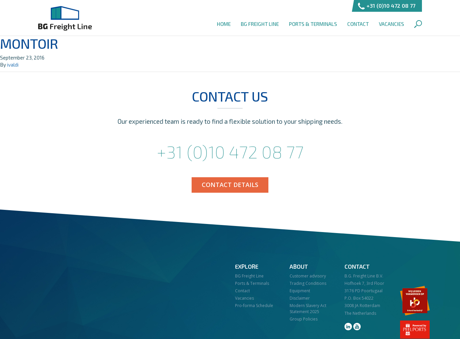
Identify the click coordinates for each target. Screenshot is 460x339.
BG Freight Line (65, 18)
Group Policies (304, 319)
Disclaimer (300, 298)
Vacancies (391, 24)
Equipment (300, 291)
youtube (357, 326)
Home (224, 24)
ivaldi (13, 65)
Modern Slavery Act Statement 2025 (308, 308)
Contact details (230, 185)
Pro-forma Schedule (254, 305)
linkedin (348, 326)
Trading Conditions (308, 283)
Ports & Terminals (313, 24)
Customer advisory (308, 276)
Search (418, 24)
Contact (358, 24)
